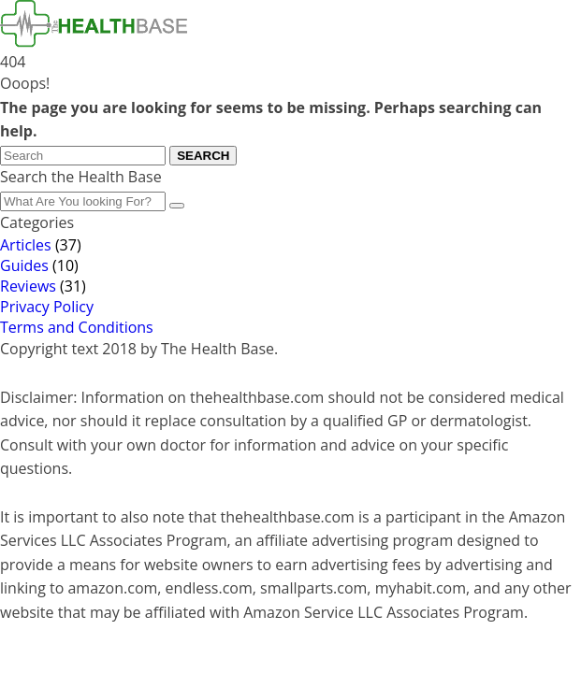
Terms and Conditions (76, 327)
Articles (25, 245)
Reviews (28, 286)
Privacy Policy (47, 306)
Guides (24, 265)
